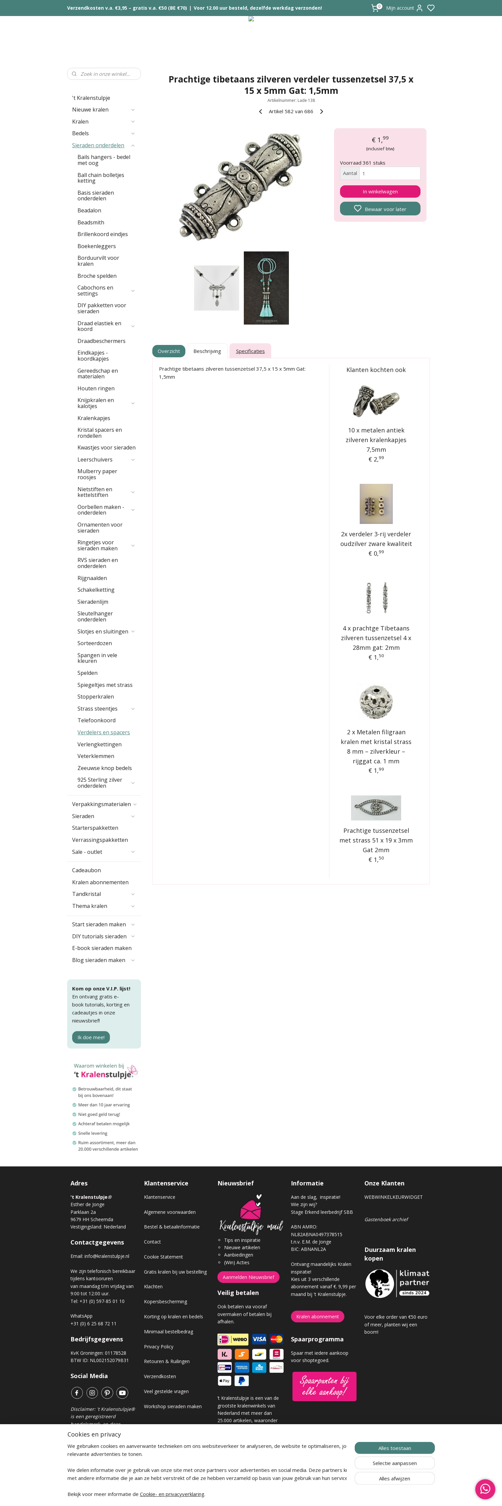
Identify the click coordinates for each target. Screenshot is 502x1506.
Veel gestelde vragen (166, 1391)
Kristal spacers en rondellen (99, 432)
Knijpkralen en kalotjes (106, 403)
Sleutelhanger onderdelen (95, 616)
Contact (152, 1242)
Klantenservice (159, 1197)
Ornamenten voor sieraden (100, 527)
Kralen (104, 121)
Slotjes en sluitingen (106, 631)
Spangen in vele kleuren (97, 658)
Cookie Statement (163, 1257)
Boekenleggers (96, 246)
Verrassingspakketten (100, 839)
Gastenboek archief (386, 1219)
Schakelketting (96, 589)
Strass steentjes (106, 708)
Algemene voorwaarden (170, 1212)
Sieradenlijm (92, 601)
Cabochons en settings (106, 290)
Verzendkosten (160, 1376)
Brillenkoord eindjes (102, 234)
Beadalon (89, 210)
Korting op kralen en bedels (173, 1316)
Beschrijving (207, 351)
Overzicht (169, 351)
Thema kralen (104, 906)
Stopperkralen (95, 696)
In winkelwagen (380, 191)
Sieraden (104, 816)
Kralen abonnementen (100, 882)
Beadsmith (90, 222)
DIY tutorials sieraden (104, 936)
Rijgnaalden (92, 578)
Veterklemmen (95, 756)
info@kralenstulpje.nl (107, 1256)
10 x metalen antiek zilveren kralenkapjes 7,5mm (376, 439)
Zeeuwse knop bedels (104, 768)
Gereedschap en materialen (97, 373)
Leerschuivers (106, 459)
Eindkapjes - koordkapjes (93, 355)
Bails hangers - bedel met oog (103, 160)
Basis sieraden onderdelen (95, 195)
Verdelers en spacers (103, 732)
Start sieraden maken (104, 924)
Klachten (153, 1286)
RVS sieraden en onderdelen (97, 563)
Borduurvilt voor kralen (98, 260)
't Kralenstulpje (91, 98)
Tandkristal (104, 894)
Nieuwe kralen (104, 109)
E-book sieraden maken (102, 948)
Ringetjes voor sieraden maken (106, 545)
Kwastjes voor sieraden (106, 447)
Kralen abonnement (317, 1316)
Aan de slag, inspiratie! (315, 1197)
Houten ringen (96, 388)
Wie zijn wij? (304, 1204)
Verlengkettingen (99, 744)
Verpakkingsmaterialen (105, 804)
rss (288, 1493)
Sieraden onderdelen (104, 145)
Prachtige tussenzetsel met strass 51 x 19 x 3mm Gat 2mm (376, 840)
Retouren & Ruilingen (167, 1361)
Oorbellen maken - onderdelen (106, 510)
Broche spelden (97, 275)
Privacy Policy (158, 1346)
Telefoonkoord (96, 720)
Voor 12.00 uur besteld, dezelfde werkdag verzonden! (258, 8)
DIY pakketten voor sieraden (101, 308)
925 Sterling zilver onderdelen (106, 782)
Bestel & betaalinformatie (172, 1226)
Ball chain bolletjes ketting (100, 178)
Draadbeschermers (101, 341)
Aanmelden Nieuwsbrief (248, 1277)
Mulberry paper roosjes (97, 474)
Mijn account (405, 8)
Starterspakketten (95, 827)
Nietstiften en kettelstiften (106, 492)
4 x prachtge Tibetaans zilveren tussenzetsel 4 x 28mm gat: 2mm (376, 637)
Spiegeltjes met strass (105, 685)
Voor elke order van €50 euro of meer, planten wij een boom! (396, 1324)
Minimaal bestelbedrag (168, 1331)
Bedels (104, 133)
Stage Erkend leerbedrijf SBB (322, 1212)
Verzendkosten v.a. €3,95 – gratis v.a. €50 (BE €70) (127, 8)
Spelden (87, 673)
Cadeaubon (86, 870)
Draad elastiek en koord (106, 326)
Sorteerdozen (94, 643)
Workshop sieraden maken (173, 1406)
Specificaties (250, 351)
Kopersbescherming (165, 1301)
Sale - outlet (104, 852)
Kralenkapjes (93, 418)
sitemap (275, 1493)
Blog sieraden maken (104, 960)
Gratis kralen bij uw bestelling (175, 1272)
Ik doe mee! (91, 1037)
